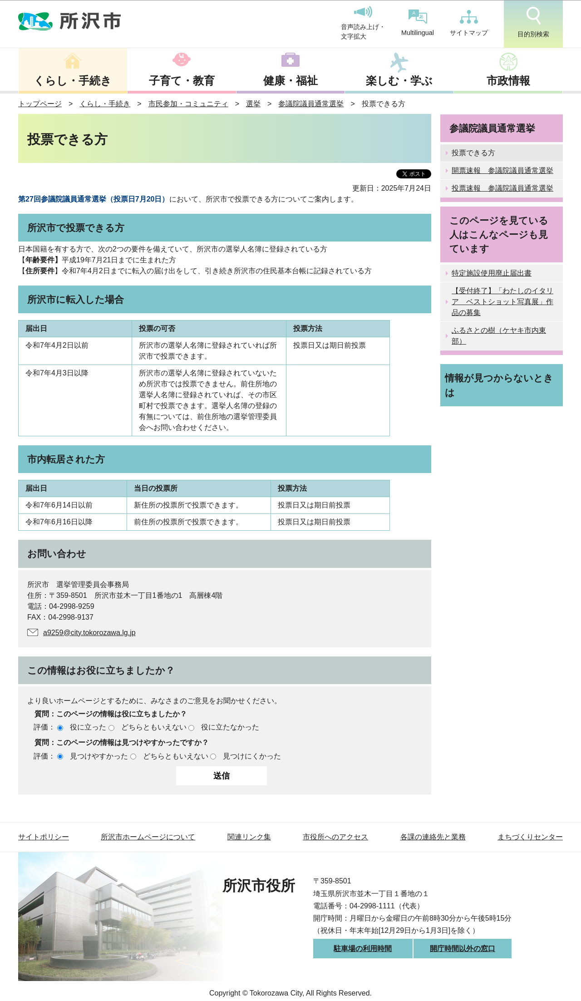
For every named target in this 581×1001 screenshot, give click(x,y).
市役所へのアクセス (335, 837)
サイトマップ (469, 23)
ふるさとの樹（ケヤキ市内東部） (499, 335)
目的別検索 (533, 22)
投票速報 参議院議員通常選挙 (502, 188)
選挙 (253, 104)
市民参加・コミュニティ (188, 104)
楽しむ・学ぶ (399, 80)
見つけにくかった (252, 756)
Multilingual (417, 23)
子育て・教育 (182, 80)
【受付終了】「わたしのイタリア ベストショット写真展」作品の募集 (502, 301)
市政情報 (508, 80)
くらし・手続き (73, 80)
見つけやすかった (99, 756)
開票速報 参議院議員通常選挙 (502, 170)
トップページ (40, 104)
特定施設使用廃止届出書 (492, 273)
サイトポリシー (43, 837)
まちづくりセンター (530, 837)
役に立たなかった (230, 727)
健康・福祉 (290, 80)
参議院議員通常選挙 (311, 104)
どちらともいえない (154, 727)
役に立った (88, 727)
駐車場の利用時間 (363, 948)
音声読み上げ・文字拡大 (363, 23)
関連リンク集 (249, 837)
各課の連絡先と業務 (433, 837)
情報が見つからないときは (499, 385)
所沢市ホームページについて (148, 837)
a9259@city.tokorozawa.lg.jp (89, 632)
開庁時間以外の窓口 (462, 948)
